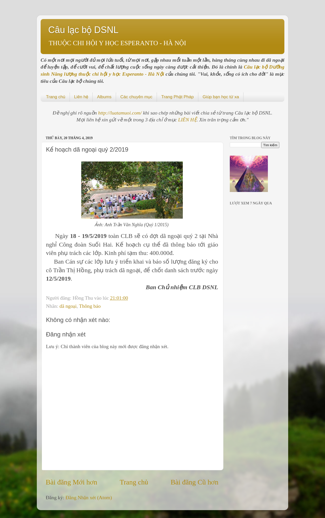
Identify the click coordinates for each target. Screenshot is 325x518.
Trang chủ (55, 96)
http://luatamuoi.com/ (120, 113)
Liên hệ (81, 96)
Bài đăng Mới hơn (71, 482)
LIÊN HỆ (187, 119)
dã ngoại (67, 306)
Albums (104, 96)
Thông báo (90, 306)
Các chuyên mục (136, 96)
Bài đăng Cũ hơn (194, 482)
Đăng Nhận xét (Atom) (89, 497)
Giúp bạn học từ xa (221, 96)
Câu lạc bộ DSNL (83, 30)
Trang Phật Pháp (177, 96)
